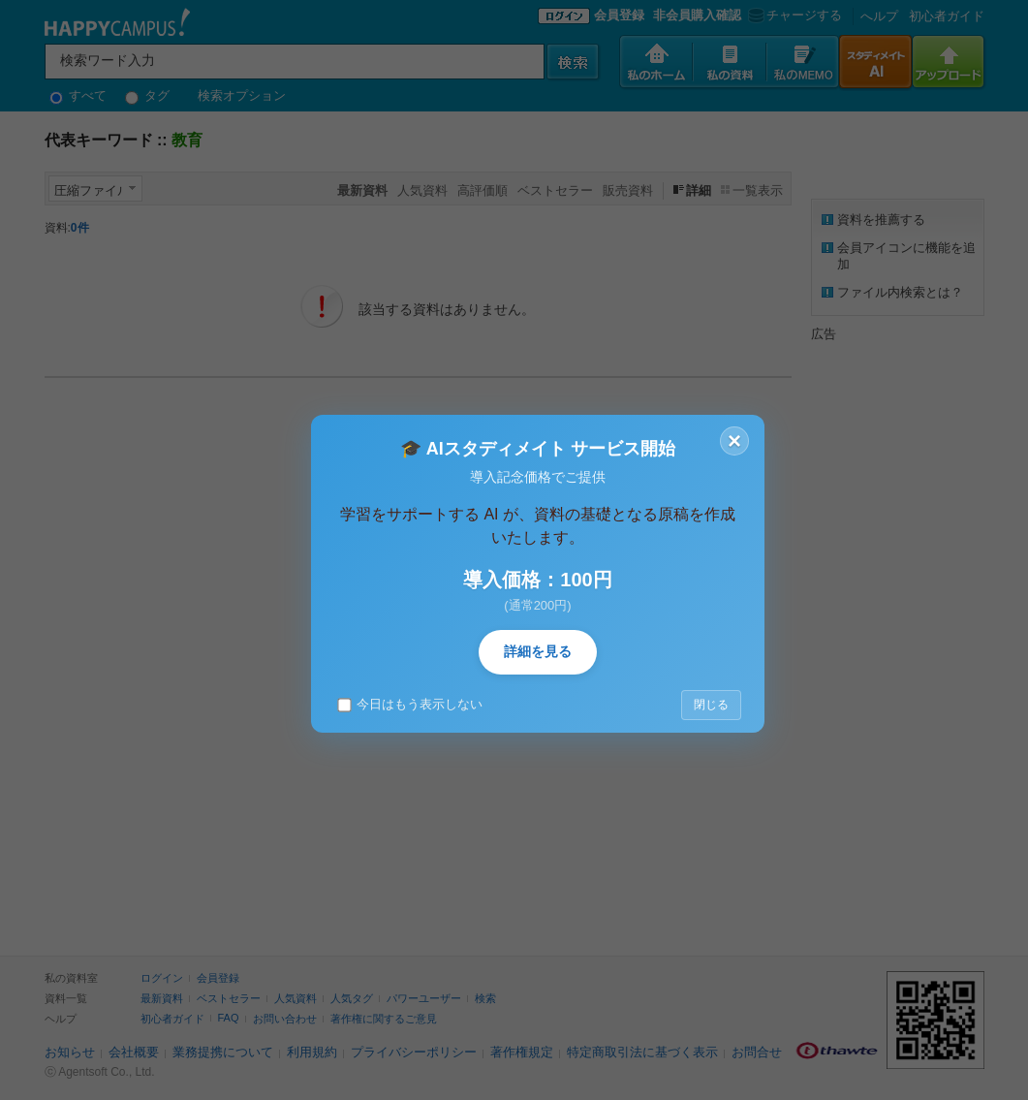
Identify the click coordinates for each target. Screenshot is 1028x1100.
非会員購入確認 (697, 15)
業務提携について (222, 1052)
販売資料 (628, 190)
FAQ (228, 1017)
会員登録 (619, 15)
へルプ (879, 16)
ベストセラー (555, 190)
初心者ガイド (946, 16)
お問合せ (757, 1052)
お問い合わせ (285, 1018)
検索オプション (242, 95)
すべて (78, 95)
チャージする (793, 15)
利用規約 (312, 1052)
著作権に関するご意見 (383, 1018)
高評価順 (482, 190)
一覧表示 (757, 190)
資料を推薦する (881, 219)
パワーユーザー (424, 998)
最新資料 (161, 998)
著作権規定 (521, 1052)
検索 (485, 998)
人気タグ (351, 998)
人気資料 (422, 190)
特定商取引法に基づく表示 (642, 1052)
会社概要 (134, 1052)
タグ (148, 95)
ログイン (161, 978)
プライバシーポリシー (414, 1052)
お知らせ (70, 1052)
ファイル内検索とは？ (900, 292)
